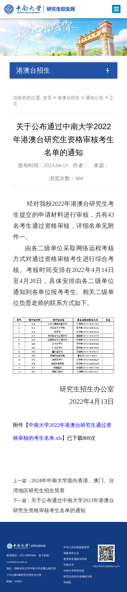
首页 (47, 97)
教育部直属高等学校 (75, 559)
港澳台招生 (68, 97)
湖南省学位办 (71, 553)
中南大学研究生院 (74, 570)
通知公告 (95, 97)
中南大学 (69, 564)
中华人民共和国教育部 (76, 547)
